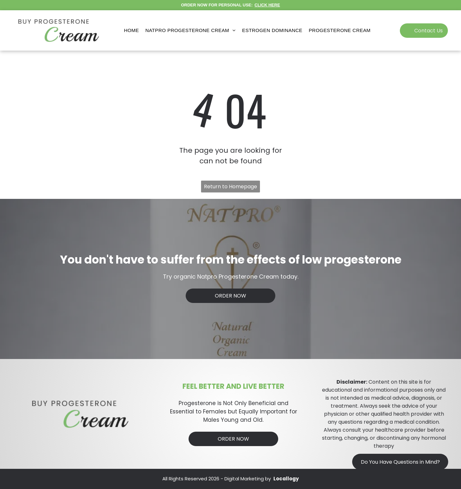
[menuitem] (131, 30)
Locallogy (286, 478)
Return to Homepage (230, 186)
